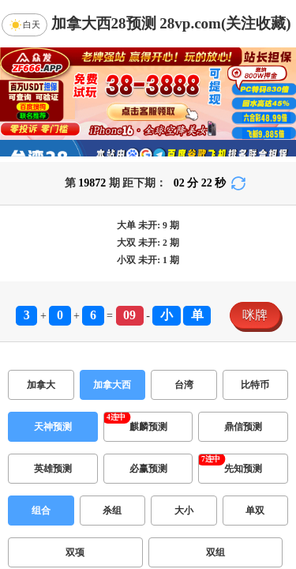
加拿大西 (112, 384)
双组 (215, 552)
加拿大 (41, 384)
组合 (41, 510)
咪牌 (255, 315)
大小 (183, 510)
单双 (254, 510)
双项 (75, 552)
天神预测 (53, 426)
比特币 (255, 384)
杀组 (112, 510)
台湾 (183, 384)
